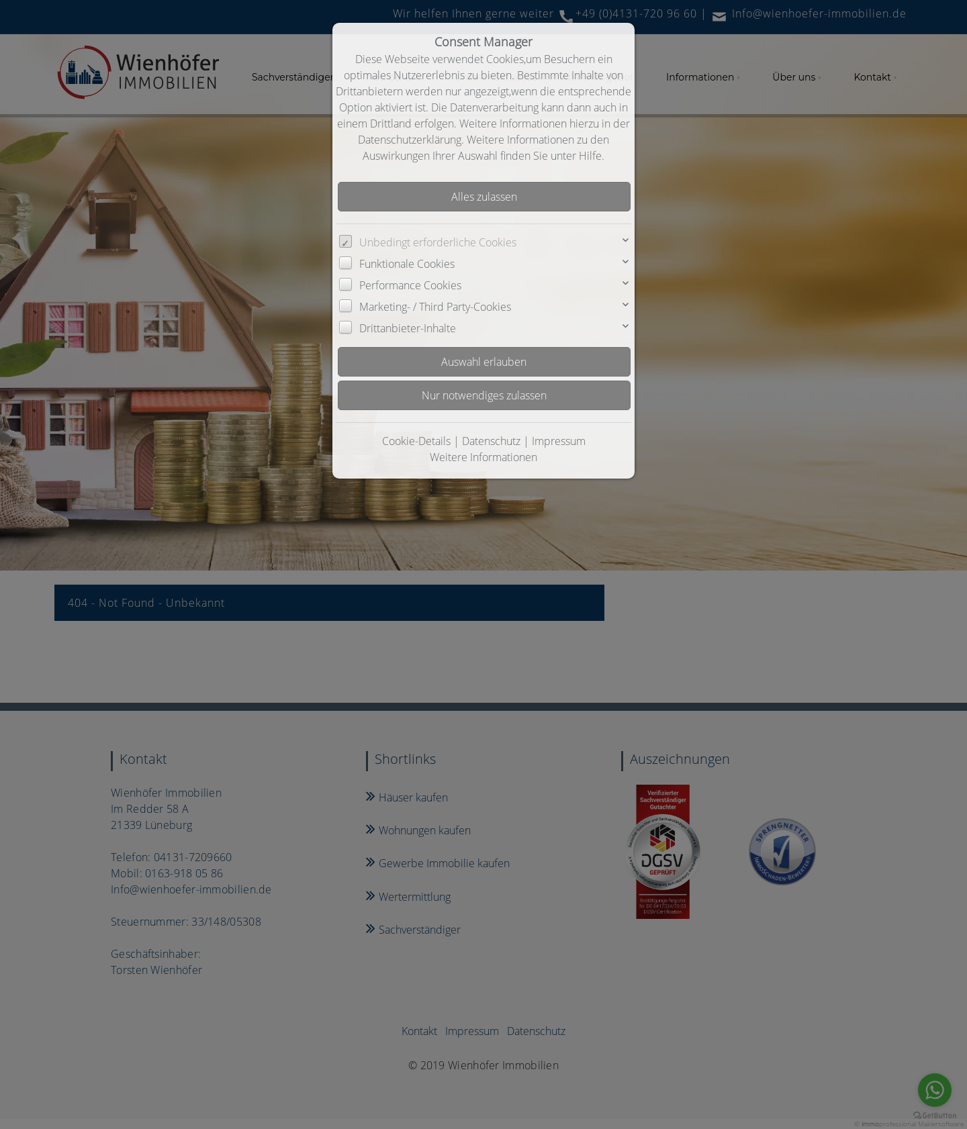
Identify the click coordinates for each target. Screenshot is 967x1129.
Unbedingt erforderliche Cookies (437, 242)
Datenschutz (491, 441)
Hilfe (590, 155)
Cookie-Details (416, 441)
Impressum (559, 441)
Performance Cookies (410, 285)
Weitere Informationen (483, 457)
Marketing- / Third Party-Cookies (435, 306)
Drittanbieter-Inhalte (407, 328)
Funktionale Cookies (407, 263)
